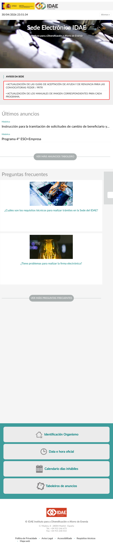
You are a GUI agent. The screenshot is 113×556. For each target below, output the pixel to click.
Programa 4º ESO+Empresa (21, 139)
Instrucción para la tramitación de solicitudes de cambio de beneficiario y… (55, 126)
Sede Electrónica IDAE (56, 28)
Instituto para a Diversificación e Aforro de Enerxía (56, 36)
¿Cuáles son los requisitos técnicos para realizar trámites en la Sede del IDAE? (51, 210)
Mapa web (25, 541)
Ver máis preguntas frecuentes (51, 298)
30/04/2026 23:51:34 (15, 14)
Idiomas (105, 15)
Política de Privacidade (26, 538)
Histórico (6, 122)
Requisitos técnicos (86, 538)
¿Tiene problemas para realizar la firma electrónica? (51, 263)
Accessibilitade (64, 538)
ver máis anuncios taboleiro (55, 156)
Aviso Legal (47, 538)
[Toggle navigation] (5, 54)
